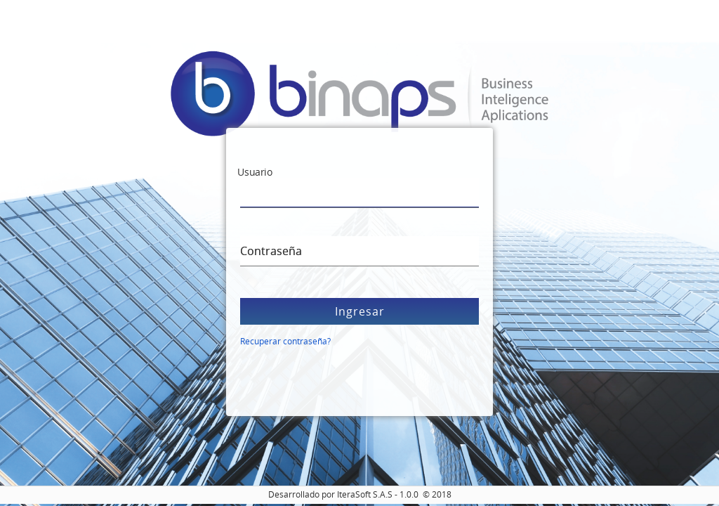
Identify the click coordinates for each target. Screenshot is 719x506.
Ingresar (360, 311)
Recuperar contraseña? (285, 341)
